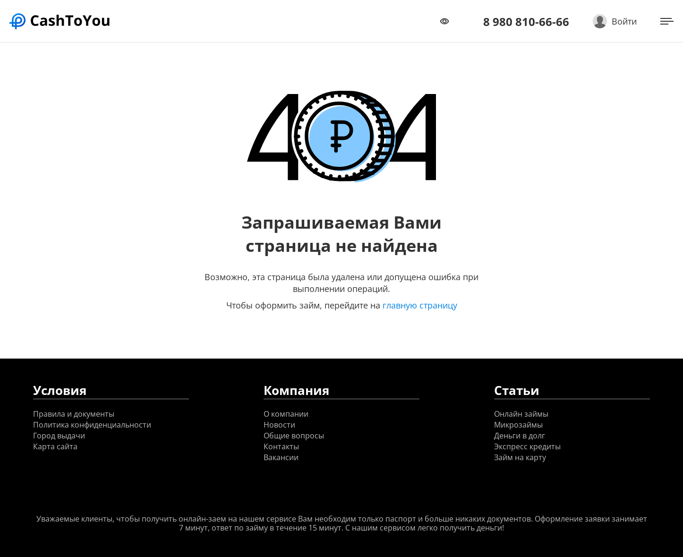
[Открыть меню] (667, 21)
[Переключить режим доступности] (444, 21)
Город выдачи (59, 435)
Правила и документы (73, 414)
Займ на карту (520, 457)
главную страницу (420, 305)
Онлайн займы (521, 414)
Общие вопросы (294, 435)
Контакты (281, 446)
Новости (279, 424)
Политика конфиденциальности (92, 424)
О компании (286, 414)
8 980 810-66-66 (526, 21)
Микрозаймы (518, 424)
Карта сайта (55, 446)
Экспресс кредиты (527, 446)
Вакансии (281, 457)
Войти (624, 21)
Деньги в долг (519, 435)
